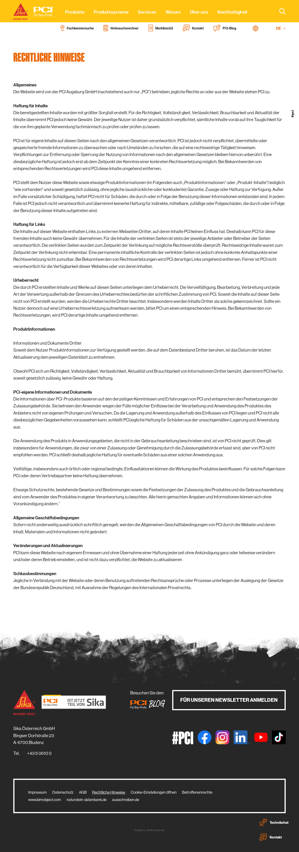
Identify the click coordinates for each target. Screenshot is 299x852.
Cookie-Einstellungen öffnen (154, 792)
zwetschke (159, 830)
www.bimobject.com (44, 799)
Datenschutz (62, 792)
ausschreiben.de (125, 799)
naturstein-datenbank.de (86, 799)
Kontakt (271, 837)
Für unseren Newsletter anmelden (229, 700)
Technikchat (274, 822)
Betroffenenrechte (197, 792)
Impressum (37, 792)
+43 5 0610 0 (39, 753)
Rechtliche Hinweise (108, 792)
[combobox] (280, 11)
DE (281, 28)
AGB (83, 792)
